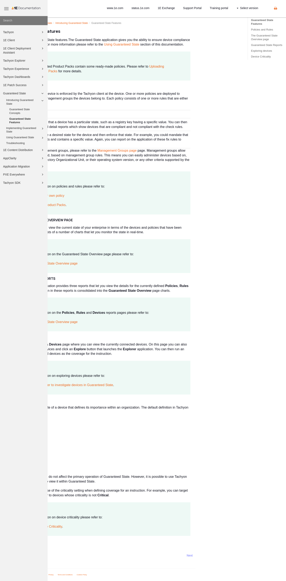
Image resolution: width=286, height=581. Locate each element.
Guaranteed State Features (20, 120)
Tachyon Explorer (24, 60)
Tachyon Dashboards (24, 77)
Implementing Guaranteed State (25, 129)
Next (237, 555)
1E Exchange (166, 8)
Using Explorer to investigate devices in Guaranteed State (118, 385)
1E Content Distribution (24, 150)
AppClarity (24, 158)
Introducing (119, 23)
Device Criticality (261, 56)
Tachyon (24, 32)
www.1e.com (115, 8)
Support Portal (192, 8)
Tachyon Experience (24, 69)
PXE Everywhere (24, 174)
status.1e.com (140, 8)
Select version (247, 8)
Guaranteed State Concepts (19, 111)
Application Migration (24, 166)
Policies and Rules (262, 29)
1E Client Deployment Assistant (24, 50)
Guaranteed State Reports (266, 45)
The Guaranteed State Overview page (264, 37)
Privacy (98, 575)
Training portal (219, 8)
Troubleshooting (15, 143)
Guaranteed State (24, 93)
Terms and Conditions (112, 575)
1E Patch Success (24, 85)
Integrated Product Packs (94, 205)
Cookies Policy (129, 575)
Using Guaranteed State (25, 138)
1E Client (24, 40)
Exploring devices (261, 50)
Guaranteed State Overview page (100, 263)
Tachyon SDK (24, 182)
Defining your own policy (94, 195)
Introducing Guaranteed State (25, 101)
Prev (59, 555)
